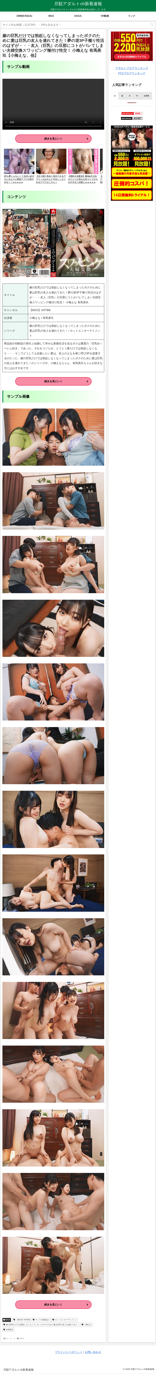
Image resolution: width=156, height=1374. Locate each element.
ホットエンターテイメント (64, 1320)
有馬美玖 (8, 1330)
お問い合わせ (93, 1352)
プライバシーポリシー (68, 1352)
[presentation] (115, 95)
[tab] (115, 95)
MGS (6, 1320)
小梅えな (87, 1325)
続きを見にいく (53, 138)
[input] (78, 24)
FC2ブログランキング (131, 73)
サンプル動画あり (41, 1320)
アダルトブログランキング (131, 68)
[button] (152, 25)
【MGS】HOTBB (21, 1320)
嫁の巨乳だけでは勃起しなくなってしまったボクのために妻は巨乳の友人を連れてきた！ (41, 1325)
